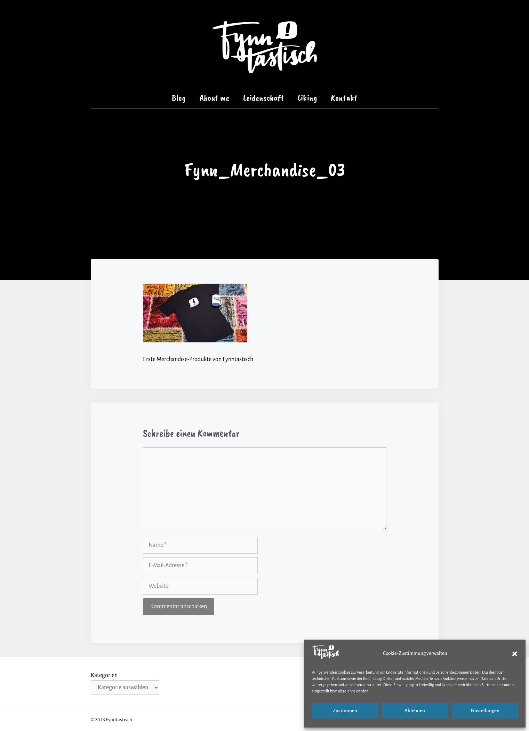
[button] (514, 653)
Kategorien (104, 675)
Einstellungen (485, 710)
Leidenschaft (263, 98)
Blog (179, 98)
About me (214, 98)
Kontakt (344, 98)
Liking (307, 98)
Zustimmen (345, 710)
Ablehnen (414, 710)
